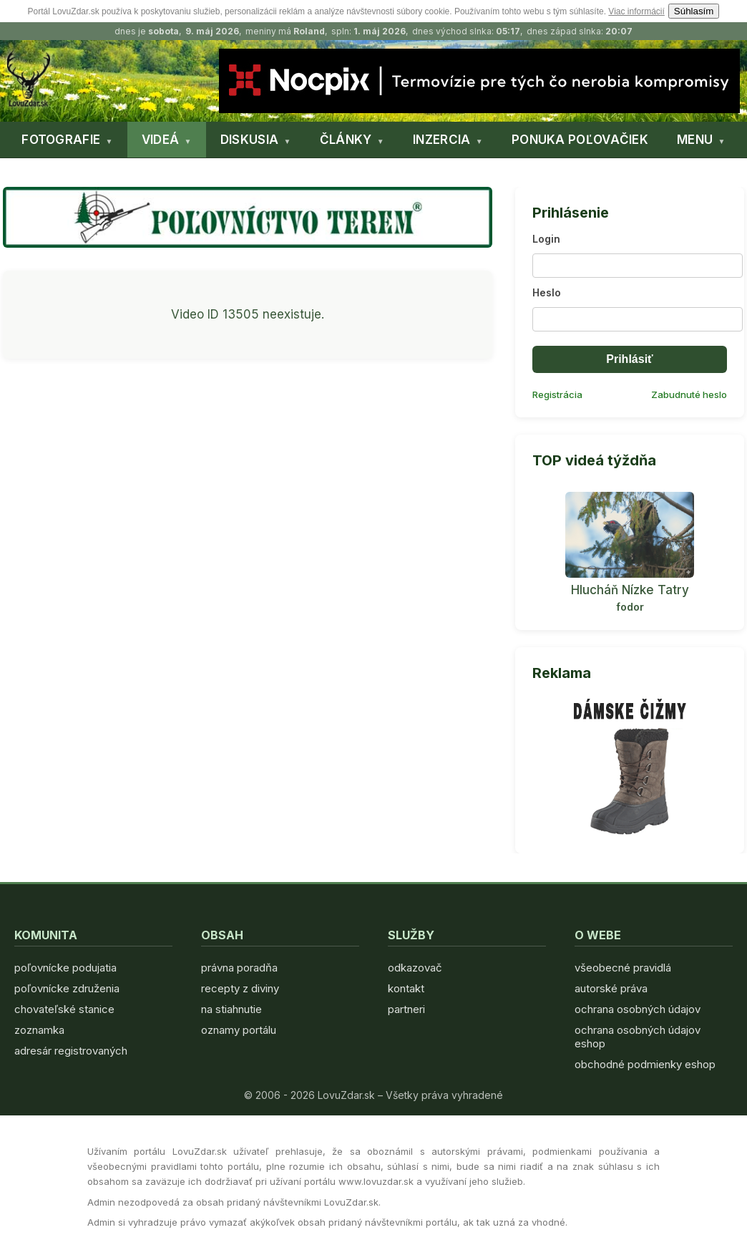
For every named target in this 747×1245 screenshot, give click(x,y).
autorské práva (611, 988)
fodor (630, 607)
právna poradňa (239, 967)
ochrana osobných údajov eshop (637, 1036)
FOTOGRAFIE (60, 139)
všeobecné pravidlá (623, 967)
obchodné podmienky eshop (645, 1064)
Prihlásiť (629, 359)
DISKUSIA (249, 139)
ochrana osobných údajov (637, 1009)
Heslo (546, 292)
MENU (695, 139)
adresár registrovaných (70, 1050)
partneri (406, 1009)
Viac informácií (636, 11)
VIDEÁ (161, 139)
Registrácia (557, 394)
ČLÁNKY (346, 139)
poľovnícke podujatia (65, 967)
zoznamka (39, 1030)
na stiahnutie (231, 1009)
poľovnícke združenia (66, 988)
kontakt (406, 988)
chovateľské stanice (64, 1009)
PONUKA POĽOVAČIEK (580, 139)
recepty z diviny (240, 988)
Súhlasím (694, 11)
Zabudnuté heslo (689, 394)
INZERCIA (441, 139)
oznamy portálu (238, 1030)
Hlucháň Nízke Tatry (630, 590)
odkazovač (415, 967)
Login (546, 239)
